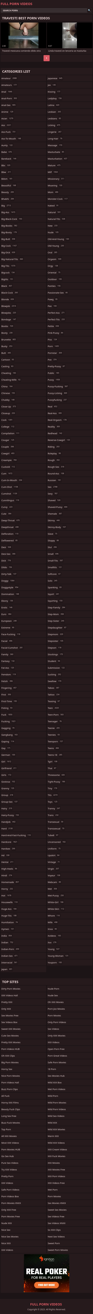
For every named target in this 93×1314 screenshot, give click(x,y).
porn (54, 346)
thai (52, 768)
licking (54, 125)
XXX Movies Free (56, 1169)
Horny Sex (6, 1069)
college (8, 426)
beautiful (9, 185)
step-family (57, 607)
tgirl (53, 761)
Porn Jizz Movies (56, 1008)
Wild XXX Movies (56, 1129)
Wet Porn (53, 1189)
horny (7, 889)
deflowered (9, 540)
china (7, 386)
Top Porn (6, 1129)
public (54, 373)
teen (54, 708)
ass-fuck (8, 132)
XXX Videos (7, 1182)
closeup (8, 413)
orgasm (55, 259)
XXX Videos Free (56, 1182)
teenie (54, 728)
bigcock (8, 272)
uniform (54, 848)
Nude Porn (53, 988)
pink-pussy (56, 333)
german (8, 755)
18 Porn (52, 1069)
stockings (56, 654)
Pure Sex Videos (9, 1162)
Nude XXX (6, 1223)
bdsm (7, 178)
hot (6, 895)
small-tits (56, 560)
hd (5, 855)
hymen (8, 929)
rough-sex (56, 466)
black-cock (10, 292)
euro (6, 614)
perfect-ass (56, 312)
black (7, 286)
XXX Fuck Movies (56, 1156)
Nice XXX (6, 1243)
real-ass (55, 413)
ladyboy (55, 98)
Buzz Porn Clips (9, 1089)
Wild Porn (53, 1095)
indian (7, 942)
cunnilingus (10, 500)
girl (6, 761)
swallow (55, 681)
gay (6, 748)
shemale (55, 513)
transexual (56, 822)
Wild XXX (52, 1122)
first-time (9, 701)
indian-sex (9, 955)
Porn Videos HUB (10, 1048)
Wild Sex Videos (56, 1115)
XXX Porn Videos (56, 1176)
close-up (9, 406)
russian (55, 480)
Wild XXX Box (55, 1082)
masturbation (58, 158)
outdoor (55, 279)
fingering (9, 688)
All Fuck (5, 1095)
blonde (8, 299)
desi (6, 547)
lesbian (55, 111)
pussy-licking (58, 393)
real (53, 406)
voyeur (54, 875)
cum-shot (10, 487)
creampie (9, 460)
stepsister (56, 641)
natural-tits (57, 219)
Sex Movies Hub (56, 1075)
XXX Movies (54, 1162)
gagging (8, 728)
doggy (8, 580)
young (54, 949)
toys (53, 801)
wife (53, 922)
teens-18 (55, 755)
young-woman (58, 955)
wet (53, 889)
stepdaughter (57, 627)
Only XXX (6, 1008)
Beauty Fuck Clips (10, 1109)
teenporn (56, 741)
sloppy (54, 540)
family (7, 654)
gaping (8, 741)
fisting (7, 708)
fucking (8, 721)
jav (52, 85)
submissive (56, 667)
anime (7, 111)
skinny (54, 520)
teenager (55, 721)
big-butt (8, 239)
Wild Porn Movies (57, 1102)
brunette (9, 339)
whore (54, 915)
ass (6, 125)
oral (53, 252)
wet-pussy (56, 895)
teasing (54, 701)
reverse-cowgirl (59, 440)
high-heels (9, 868)
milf (53, 172)
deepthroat (10, 527)
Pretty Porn (7, 1176)
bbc (6, 165)
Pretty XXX (6, 1002)
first (6, 694)
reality (54, 426)
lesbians (55, 118)
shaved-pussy (58, 507)
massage (55, 145)
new (53, 225)
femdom (9, 674)
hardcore (9, 842)
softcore (54, 574)
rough (54, 460)
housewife (9, 902)
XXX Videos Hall (9, 995)
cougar (8, 440)
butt (6, 353)
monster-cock (58, 199)
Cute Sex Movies (10, 1035)
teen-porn (56, 714)
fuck (7, 714)
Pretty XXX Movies (10, 1042)
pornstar (55, 353)
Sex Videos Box (9, 1022)
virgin (54, 868)
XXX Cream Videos (57, 1149)
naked (53, 205)
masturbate (56, 152)
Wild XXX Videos (56, 1142)
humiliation (10, 922)
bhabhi (8, 199)
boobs (7, 326)
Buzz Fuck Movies (10, 1122)
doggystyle (10, 587)
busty (7, 346)
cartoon (8, 359)
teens (54, 748)
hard (7, 828)
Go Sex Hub (7, 1156)
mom (53, 192)
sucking (55, 674)
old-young (56, 245)
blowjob (9, 306)
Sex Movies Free (9, 1015)
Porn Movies (54, 1015)
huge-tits (9, 915)
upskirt (54, 855)
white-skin (56, 909)
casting (7, 366)
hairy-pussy (10, 815)
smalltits (55, 567)
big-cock (9, 245)
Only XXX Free (8, 1209)
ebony (7, 600)
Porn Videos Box (10, 1196)
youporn (55, 962)
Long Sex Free (8, 1115)
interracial (9, 962)
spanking (55, 587)
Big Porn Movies (10, 1062)
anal (7, 91)
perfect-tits (57, 319)
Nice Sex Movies (10, 1236)
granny (8, 788)
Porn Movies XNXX (11, 1203)
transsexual (56, 828)
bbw (6, 172)
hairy (7, 808)
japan (7, 969)
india (6, 935)
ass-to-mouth (11, 138)
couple (8, 446)
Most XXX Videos (10, 1142)
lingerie (55, 132)
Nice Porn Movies (10, 1075)
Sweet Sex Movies (57, 1209)
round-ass (56, 473)
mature (54, 165)
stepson (55, 647)
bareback (9, 158)
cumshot (9, 493)
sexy (53, 493)
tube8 (53, 835)
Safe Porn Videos (10, 1189)
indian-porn (10, 949)
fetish (7, 681)
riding (54, 446)
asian (7, 118)
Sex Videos (53, 1028)
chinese (8, 393)
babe (6, 152)
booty (7, 333)
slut (52, 547)
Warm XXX (53, 1136)
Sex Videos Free (56, 1216)
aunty (7, 145)
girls (6, 775)
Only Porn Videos (57, 1022)
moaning (55, 185)
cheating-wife (11, 379)
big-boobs (9, 225)
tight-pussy (57, 781)
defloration (10, 533)
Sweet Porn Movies (58, 1249)
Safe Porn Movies (57, 1062)
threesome (57, 775)
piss (53, 339)
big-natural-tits (12, 259)
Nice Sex (5, 1229)
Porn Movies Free (10, 1216)
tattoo (54, 694)
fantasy (8, 661)
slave (53, 533)
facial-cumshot (12, 647)
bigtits (7, 279)
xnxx (53, 929)
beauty (7, 192)
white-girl (56, 902)
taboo (54, 688)
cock (7, 420)
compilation (10, 433)
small (53, 554)
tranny (54, 808)
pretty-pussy (57, 366)
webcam (55, 882)
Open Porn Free (56, 1048)
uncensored (57, 842)
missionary (56, 178)
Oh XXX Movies (56, 1002)
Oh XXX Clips (8, 1055)
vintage (54, 862)
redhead (55, 433)
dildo (7, 567)
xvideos (55, 935)
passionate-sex (58, 292)
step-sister (56, 621)
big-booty (9, 232)
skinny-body (57, 527)
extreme (8, 627)
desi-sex (8, 554)
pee (52, 306)
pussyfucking (58, 400)
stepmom (56, 634)
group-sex (9, 801)
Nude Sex (53, 995)
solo (53, 580)
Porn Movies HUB (10, 1149)
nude (53, 232)
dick (6, 560)
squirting (55, 600)
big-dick (8, 252)
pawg (53, 299)
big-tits (8, 266)
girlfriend (9, 768)
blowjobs (9, 312)
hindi (7, 875)
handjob (8, 822)
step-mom (56, 614)
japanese (55, 78)
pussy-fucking (58, 386)
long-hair (55, 138)
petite (54, 326)
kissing (54, 91)
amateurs (9, 85)
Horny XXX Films (10, 1102)
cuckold (8, 466)
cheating (9, 373)
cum (7, 473)
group (7, 795)
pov (52, 359)
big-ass (8, 212)
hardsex (8, 848)
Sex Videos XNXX (57, 1223)
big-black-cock (12, 219)
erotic (7, 607)
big (6, 205)
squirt (54, 594)
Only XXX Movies (56, 1035)
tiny (53, 788)
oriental (54, 272)
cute (6, 513)
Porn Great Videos (57, 1055)
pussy (54, 379)
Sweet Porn (54, 1243)
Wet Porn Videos (56, 1089)
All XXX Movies (9, 1136)
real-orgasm (57, 420)
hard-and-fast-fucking (16, 835)
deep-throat (10, 520)
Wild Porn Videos (57, 1109)
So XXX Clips (54, 1229)
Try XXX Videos (9, 1169)
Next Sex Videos (56, 1236)
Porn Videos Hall (10, 1082)
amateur (9, 78)
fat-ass (8, 667)
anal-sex (8, 105)
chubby (8, 400)
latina (54, 105)
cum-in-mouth (12, 480)
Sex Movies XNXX (57, 1203)
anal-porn (9, 98)
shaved (54, 500)
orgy (53, 266)
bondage (9, 319)
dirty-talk (9, 574)
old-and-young (59, 239)
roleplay (55, 453)
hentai (7, 862)
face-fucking (11, 634)
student (54, 661)
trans (53, 815)
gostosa (8, 781)
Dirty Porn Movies (10, 988)
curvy (7, 507)
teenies (54, 734)
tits (53, 795)
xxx (52, 942)
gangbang (9, 734)
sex (53, 487)
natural (54, 212)
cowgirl (8, 453)
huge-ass (9, 909)
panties (54, 286)
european (9, 621)
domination (10, 594)
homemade (10, 882)
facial (7, 641)
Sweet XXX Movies (10, 1028)
